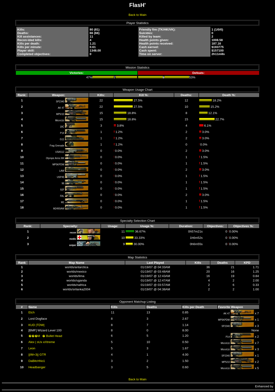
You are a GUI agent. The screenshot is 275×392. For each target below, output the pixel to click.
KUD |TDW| (36, 325)
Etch (31, 312)
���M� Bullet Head (45, 336)
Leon (31, 348)
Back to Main (137, 15)
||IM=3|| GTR (37, 354)
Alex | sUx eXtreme (41, 342)
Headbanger (36, 367)
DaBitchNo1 (36, 361)
